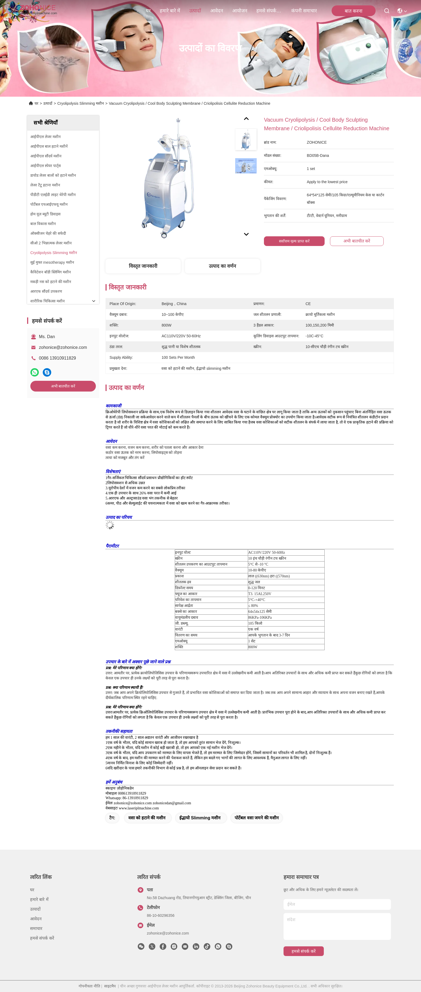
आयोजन (239, 10)
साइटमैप (110, 986)
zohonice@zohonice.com (63, 347)
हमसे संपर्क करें (269, 10)
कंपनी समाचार (304, 10)
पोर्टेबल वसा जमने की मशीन (257, 818)
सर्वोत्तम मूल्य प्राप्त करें (294, 241)
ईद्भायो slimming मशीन (199, 818)
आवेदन (216, 10)
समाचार (36, 928)
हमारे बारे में (170, 10)
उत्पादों (195, 10)
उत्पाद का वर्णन (222, 266)
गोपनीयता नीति (89, 986)
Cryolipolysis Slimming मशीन (80, 103)
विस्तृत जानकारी (143, 266)
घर (148, 10)
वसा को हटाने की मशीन (146, 818)
